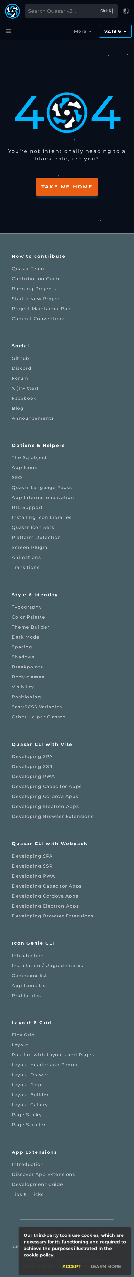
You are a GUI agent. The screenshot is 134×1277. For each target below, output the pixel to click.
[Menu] (8, 31)
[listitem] (67, 268)
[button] (126, 11)
